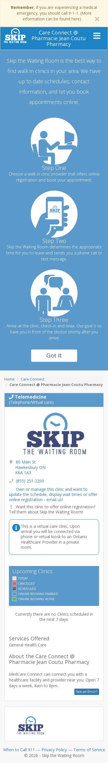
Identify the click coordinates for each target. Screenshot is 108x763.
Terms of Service (89, 749)
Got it (54, 355)
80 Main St (30, 467)
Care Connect (32, 379)
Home (9, 379)
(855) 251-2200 (30, 481)
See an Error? (86, 691)
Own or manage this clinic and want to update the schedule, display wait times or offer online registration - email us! (53, 494)
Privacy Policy (54, 749)
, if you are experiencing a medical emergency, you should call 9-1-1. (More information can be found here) (54, 13)
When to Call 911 (19, 749)
